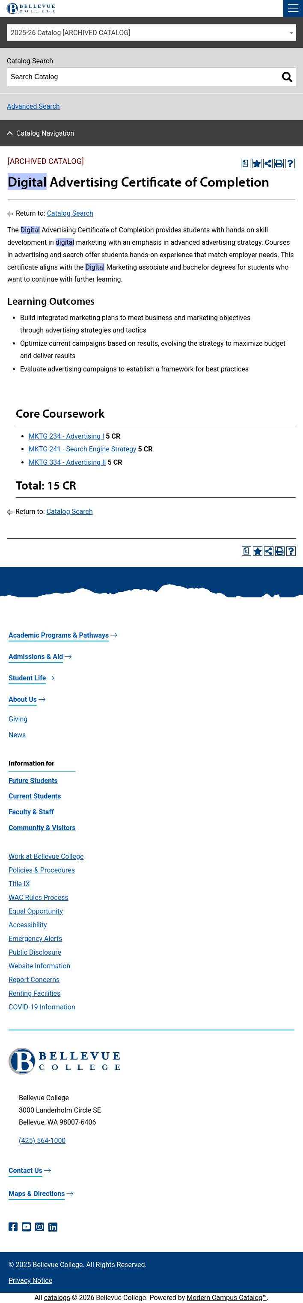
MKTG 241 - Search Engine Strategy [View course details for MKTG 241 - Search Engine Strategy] (83, 449)
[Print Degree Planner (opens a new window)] (245, 163)
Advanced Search (33, 106)
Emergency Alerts (35, 939)
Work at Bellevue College (46, 856)
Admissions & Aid (36, 657)
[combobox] (151, 32)
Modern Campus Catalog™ (227, 1298)
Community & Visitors (42, 828)
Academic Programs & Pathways (59, 635)
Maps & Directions (37, 1194)
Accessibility (28, 925)
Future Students (33, 781)
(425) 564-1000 (42, 1141)
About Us (23, 699)
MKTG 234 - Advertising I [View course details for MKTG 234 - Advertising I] (66, 436)
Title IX (19, 884)
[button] (293, 8)
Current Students (35, 796)
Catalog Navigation (45, 133)
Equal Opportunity (36, 911)
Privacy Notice (30, 1280)
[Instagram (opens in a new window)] (39, 1227)
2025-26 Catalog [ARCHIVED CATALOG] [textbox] (70, 33)
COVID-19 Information (42, 1007)
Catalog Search (70, 213)
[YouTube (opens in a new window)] (26, 1227)
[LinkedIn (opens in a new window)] (52, 1227)
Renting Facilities (34, 993)
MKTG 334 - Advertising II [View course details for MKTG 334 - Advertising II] (67, 462)
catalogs (57, 1298)
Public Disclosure (35, 952)
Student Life (27, 678)
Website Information (39, 966)
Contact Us (25, 1170)
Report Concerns (34, 980)
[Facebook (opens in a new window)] (13, 1227)
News (17, 735)
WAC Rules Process (38, 897)
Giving (18, 719)
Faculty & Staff (31, 812)
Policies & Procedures (42, 870)
